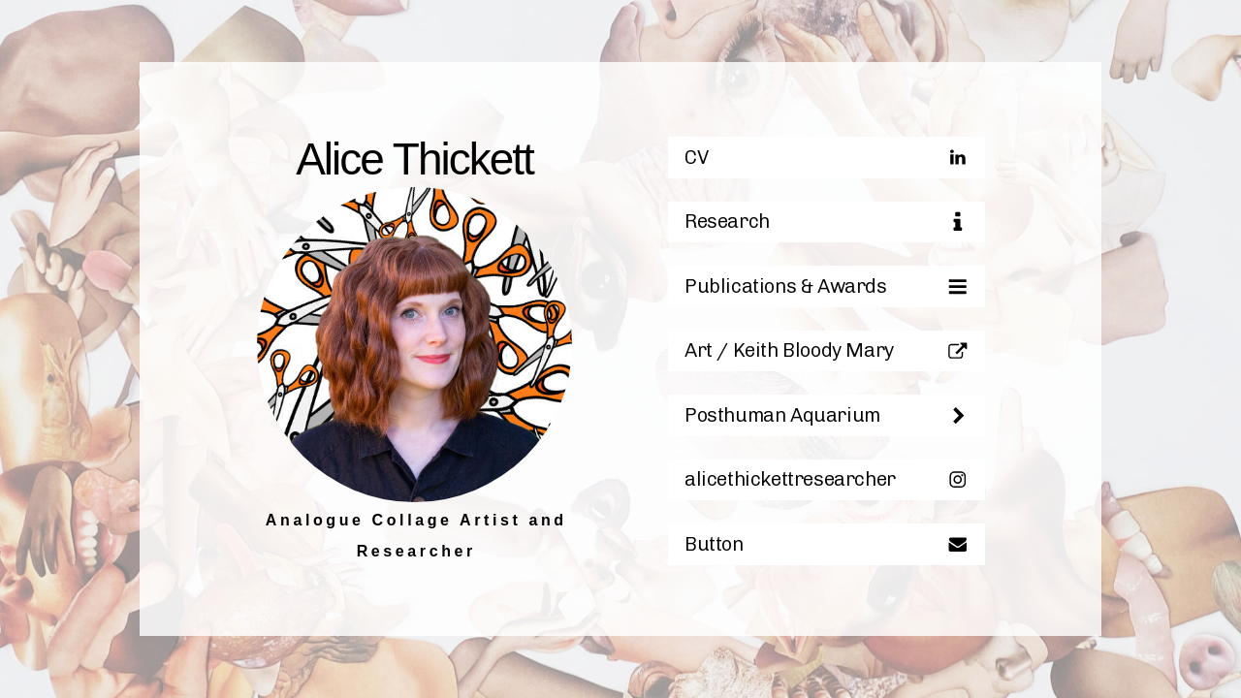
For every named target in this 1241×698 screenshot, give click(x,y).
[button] (826, 162)
